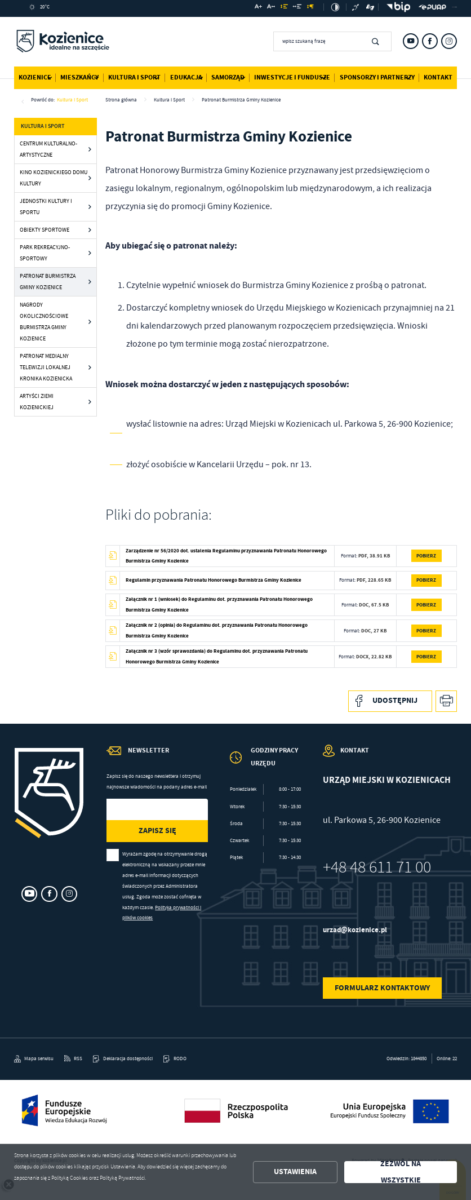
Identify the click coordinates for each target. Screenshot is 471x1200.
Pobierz (426, 555)
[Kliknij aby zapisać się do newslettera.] (156, 831)
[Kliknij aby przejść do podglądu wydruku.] (446, 701)
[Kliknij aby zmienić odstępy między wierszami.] (283, 8)
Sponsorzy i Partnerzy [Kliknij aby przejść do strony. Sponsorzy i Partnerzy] (377, 77)
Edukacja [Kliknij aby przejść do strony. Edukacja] (186, 77)
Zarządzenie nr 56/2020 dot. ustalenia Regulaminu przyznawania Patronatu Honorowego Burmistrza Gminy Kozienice (226, 556)
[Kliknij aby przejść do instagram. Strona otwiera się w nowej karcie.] (449, 41)
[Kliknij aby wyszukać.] (375, 41)
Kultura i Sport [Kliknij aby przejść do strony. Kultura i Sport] (134, 77)
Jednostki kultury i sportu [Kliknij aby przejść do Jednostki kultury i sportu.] (46, 206)
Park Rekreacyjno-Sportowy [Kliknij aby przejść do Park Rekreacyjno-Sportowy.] (45, 252)
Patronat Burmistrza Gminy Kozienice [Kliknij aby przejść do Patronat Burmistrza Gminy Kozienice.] (47, 281)
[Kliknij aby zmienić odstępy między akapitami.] (310, 8)
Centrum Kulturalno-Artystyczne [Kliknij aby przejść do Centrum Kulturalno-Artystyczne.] (48, 149)
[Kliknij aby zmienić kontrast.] (335, 7)
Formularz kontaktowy (382, 987)
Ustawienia (295, 1171)
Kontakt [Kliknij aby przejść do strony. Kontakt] (438, 77)
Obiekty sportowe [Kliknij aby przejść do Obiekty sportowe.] (44, 229)
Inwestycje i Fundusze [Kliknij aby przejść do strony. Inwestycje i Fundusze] (292, 77)
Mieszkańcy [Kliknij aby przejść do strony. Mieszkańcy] (79, 77)
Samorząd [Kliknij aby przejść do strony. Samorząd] (228, 77)
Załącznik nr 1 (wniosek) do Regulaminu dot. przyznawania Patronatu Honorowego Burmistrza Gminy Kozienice (219, 604)
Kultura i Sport (72, 99)
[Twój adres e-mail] (142, 810)
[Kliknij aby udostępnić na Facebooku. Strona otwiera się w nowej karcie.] (390, 701)
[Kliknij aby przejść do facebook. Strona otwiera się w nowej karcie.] (430, 41)
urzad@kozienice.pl (355, 930)
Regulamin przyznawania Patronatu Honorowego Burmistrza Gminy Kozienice (213, 579)
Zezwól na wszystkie (400, 1172)
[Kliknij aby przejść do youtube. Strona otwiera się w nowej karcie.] (411, 41)
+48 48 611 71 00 (377, 867)
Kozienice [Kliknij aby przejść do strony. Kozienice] (35, 77)
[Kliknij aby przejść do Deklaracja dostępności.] (123, 1059)
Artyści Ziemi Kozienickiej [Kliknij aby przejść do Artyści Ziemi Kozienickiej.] (37, 401)
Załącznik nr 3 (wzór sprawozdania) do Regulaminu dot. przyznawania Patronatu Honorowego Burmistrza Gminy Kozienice (217, 656)
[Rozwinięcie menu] (265, 764)
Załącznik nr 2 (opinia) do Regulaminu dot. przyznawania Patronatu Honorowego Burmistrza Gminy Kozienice (217, 630)
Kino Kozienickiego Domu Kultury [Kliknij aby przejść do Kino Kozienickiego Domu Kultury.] (53, 178)
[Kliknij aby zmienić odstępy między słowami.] (297, 8)
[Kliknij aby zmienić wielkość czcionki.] (258, 8)
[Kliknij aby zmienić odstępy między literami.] (271, 8)
